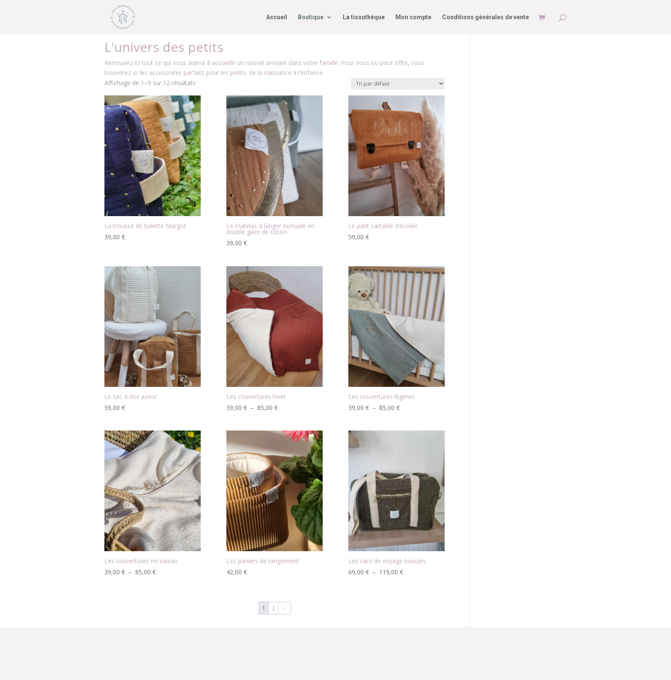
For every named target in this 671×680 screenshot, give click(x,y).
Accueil (276, 17)
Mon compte (413, 17)
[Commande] (398, 83)
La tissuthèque (364, 17)
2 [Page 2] (273, 608)
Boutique (311, 17)
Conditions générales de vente (485, 17)
